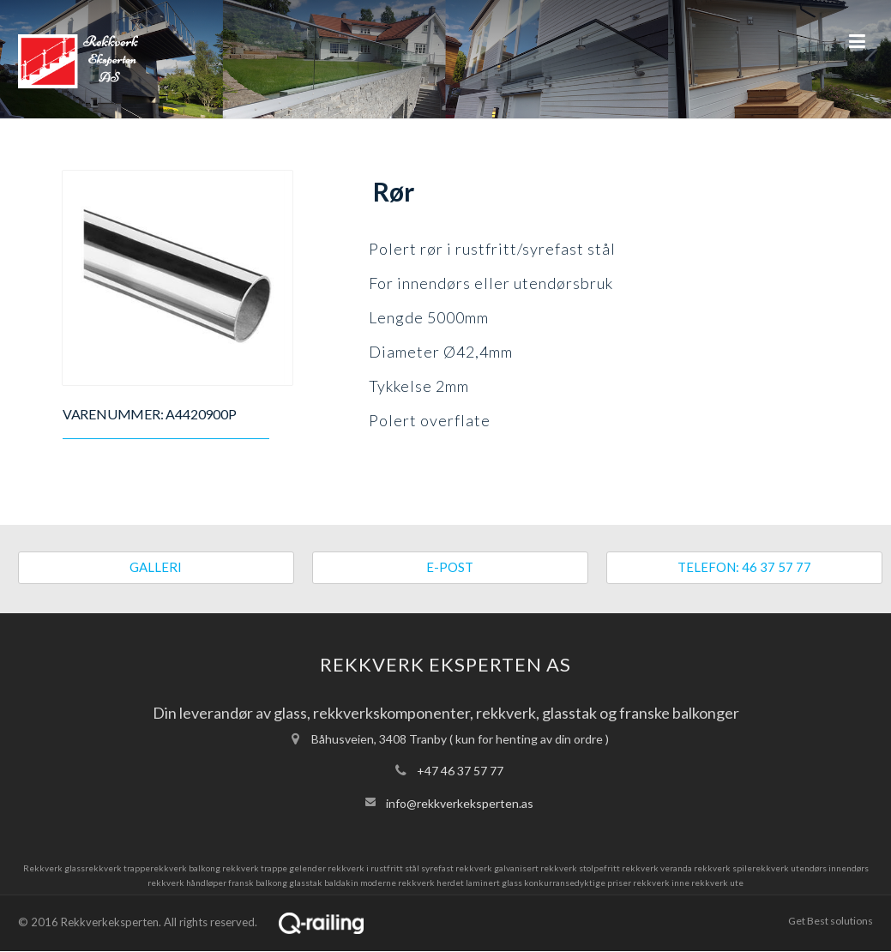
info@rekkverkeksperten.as (459, 803)
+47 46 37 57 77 (460, 770)
